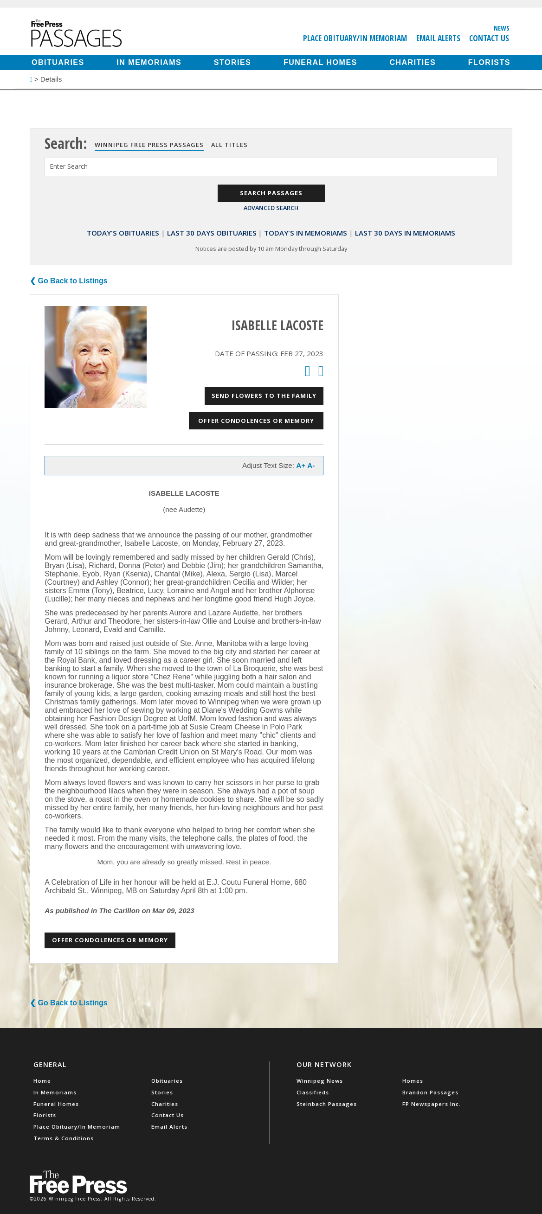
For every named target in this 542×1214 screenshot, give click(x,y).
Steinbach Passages (327, 1103)
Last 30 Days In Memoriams (405, 232)
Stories (232, 62)
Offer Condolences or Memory (256, 420)
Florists (489, 62)
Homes (412, 1080)
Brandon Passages (430, 1092)
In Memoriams (148, 62)
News (502, 27)
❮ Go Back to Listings (69, 281)
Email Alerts (438, 38)
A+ (300, 465)
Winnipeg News (320, 1080)
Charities (412, 62)
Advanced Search (271, 208)
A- (311, 465)
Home (42, 1080)
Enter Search (69, 166)
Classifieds (313, 1092)
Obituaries (58, 62)
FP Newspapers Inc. (431, 1103)
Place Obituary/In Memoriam (355, 38)
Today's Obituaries (123, 232)
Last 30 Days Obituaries (212, 232)
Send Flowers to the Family (264, 395)
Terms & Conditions (63, 1138)
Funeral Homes (320, 62)
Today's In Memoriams (305, 232)
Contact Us (489, 38)
